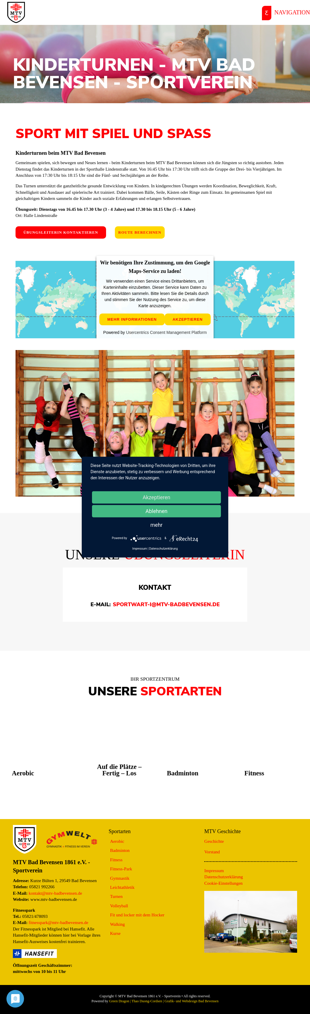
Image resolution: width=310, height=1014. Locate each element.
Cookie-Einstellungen (223, 883)
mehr (156, 525)
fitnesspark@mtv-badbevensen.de (58, 922)
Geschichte (214, 841)
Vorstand (212, 852)
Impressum (214, 870)
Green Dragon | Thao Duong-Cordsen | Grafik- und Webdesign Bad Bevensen (163, 1001)
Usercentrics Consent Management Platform (166, 332)
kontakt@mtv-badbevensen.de (55, 893)
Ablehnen (156, 511)
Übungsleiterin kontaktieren (60, 232)
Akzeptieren (188, 319)
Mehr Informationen (132, 319)
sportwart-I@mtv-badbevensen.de (166, 604)
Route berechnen (139, 232)
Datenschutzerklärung (223, 876)
